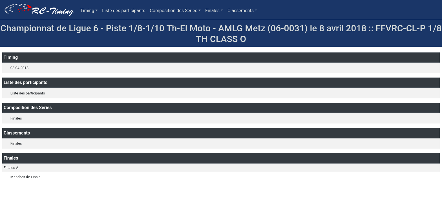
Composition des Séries (173, 10)
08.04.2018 (19, 68)
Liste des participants (123, 10)
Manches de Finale (25, 177)
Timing (87, 10)
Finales (212, 10)
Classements (240, 10)
